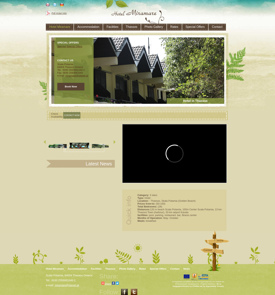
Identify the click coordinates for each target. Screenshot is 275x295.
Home (220, 240)
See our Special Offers (69, 46)
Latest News (99, 163)
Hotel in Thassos (195, 100)
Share (106, 283)
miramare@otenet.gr (77, 75)
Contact (208, 250)
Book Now (71, 86)
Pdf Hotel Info (59, 13)
